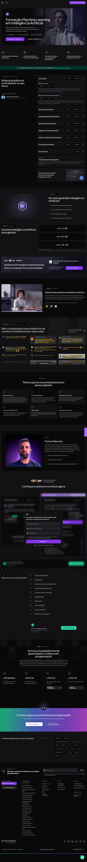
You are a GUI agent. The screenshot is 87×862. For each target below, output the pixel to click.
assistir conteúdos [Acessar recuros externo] (76, 688)
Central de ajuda (77, 784)
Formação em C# (26, 826)
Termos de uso (61, 790)
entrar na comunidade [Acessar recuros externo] (54, 688)
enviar (82, 770)
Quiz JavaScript (45, 790)
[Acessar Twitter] (84, 850)
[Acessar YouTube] (76, 850)
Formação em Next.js (27, 798)
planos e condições (34, 724)
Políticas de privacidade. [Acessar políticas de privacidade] (50, 775)
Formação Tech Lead (27, 800)
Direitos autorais (61, 787)
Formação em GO (26, 822)
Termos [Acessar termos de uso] (37, 537)
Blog (42, 793)
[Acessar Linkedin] (72, 850)
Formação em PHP (27, 817)
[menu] (7, 3)
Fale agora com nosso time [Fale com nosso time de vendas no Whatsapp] (63, 68)
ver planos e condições (15, 39)
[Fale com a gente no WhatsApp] (82, 857)
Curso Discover (45, 784)
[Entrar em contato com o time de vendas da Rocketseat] (52, 724)
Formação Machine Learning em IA (27, 834)
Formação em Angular (27, 787)
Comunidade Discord (78, 786)
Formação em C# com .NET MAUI (28, 790)
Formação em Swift (27, 813)
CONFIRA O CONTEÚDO (35, 39)
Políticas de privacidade (60, 784)
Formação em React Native (27, 842)
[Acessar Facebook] (80, 850)
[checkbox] (26, 537)
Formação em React (27, 837)
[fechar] (85, 426)
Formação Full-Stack (27, 815)
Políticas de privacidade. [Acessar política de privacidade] (45, 537)
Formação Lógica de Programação (27, 805)
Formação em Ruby (27, 785)
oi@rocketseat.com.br (79, 788)
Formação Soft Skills (27, 802)
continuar (43, 541)
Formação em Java (27, 831)
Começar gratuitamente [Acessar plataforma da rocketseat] (77, 2)
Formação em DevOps (28, 824)
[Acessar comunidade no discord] (64, 850)
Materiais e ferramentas (44, 795)
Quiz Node (44, 788)
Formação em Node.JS (28, 839)
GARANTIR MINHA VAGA (74, 268)
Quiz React (44, 786)
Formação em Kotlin (27, 810)
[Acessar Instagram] (68, 850)
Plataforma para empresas (77, 796)
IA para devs (25, 819)
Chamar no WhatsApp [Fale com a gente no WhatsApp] (69, 628)
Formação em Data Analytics (27, 794)
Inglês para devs (26, 808)
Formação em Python (27, 828)
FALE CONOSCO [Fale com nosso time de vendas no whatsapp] (9, 787)
